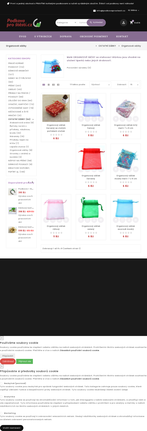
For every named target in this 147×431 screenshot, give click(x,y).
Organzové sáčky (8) (21, 150)
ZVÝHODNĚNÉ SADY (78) (21, 108)
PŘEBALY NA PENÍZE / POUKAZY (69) (19, 95)
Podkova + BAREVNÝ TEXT (32, 188)
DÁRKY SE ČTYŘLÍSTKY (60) (19, 80)
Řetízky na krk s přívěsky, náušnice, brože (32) (20, 129)
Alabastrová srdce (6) (22, 122)
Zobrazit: (120, 84)
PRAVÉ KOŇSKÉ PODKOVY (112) (16, 65)
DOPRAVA (66, 36)
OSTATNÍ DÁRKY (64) (19, 119)
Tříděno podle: (78, 84)
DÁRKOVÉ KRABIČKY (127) (18, 72)
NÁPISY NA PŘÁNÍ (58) (20, 160)
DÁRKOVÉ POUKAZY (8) (20, 164)
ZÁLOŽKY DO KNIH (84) (20, 100)
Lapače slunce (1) (19, 146)
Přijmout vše (24, 361)
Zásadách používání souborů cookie (79, 350)
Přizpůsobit (7, 355)
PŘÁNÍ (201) (14, 85)
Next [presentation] (32, 182)
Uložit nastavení (12, 428)
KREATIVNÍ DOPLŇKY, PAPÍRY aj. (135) (19, 170)
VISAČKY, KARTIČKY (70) (21, 104)
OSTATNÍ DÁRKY (107, 45)
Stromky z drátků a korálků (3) (20, 155)
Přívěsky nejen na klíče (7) (19, 141)
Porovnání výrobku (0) (79, 67)
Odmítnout (8, 361)
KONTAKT (122, 36)
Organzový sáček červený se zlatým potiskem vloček (56, 128)
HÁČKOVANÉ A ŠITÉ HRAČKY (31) (18, 113)
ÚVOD (22, 36)
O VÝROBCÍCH (43, 36)
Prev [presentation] (29, 182)
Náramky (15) (17, 136)
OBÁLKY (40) (15, 89)
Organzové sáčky (131, 45)
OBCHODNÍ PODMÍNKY (94, 36)
